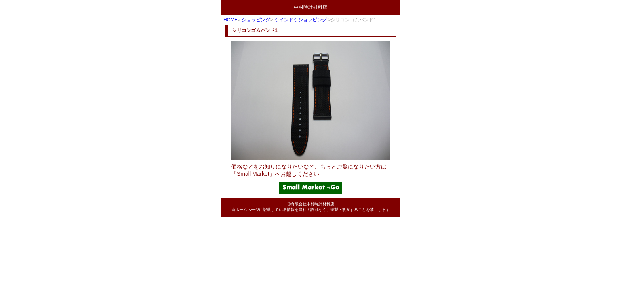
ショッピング (256, 20)
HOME (230, 20)
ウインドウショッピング (300, 20)
